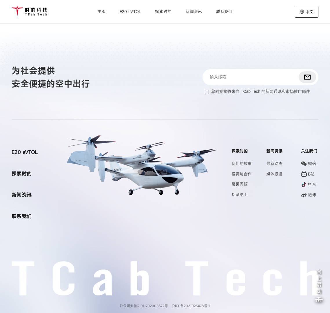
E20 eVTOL (130, 11)
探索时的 (22, 173)
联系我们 (224, 11)
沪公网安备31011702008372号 (144, 305)
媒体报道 (274, 174)
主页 (101, 11)
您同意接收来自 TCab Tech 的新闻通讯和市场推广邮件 (260, 91)
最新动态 (274, 163)
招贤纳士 (239, 194)
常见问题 (239, 184)
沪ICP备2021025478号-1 (191, 305)
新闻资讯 (193, 11)
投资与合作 (241, 174)
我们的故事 (241, 163)
